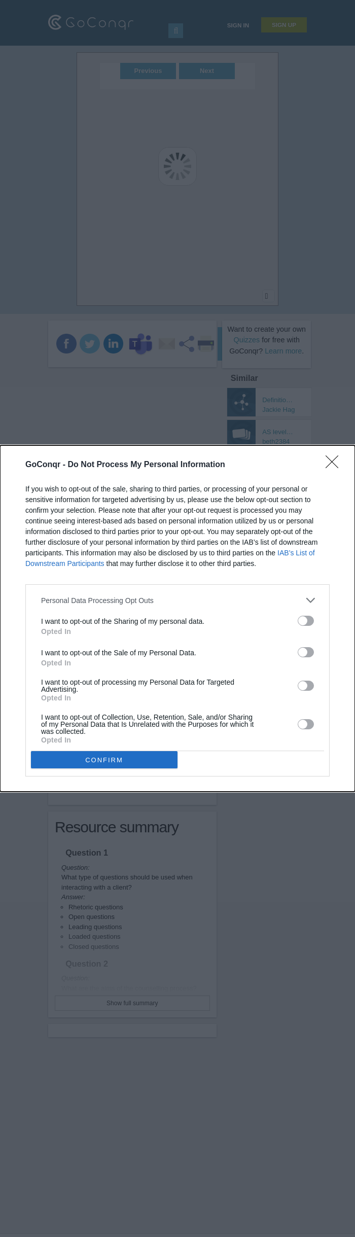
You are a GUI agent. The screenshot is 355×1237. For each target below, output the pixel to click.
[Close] (335, 465)
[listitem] (177, 600)
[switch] (306, 621)
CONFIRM (104, 760)
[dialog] (177, 618)
